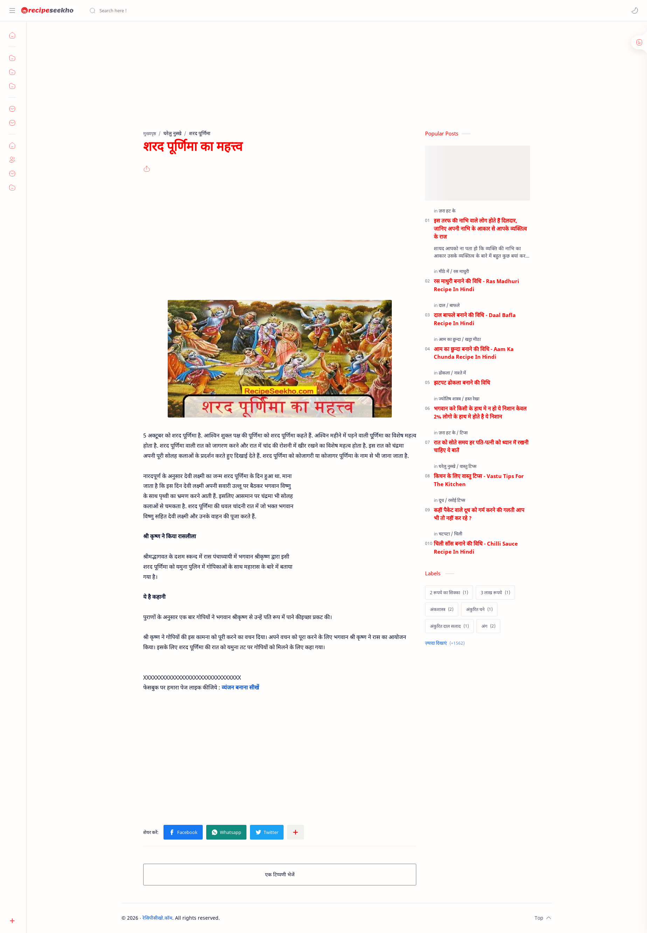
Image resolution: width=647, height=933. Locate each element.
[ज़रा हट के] (447, 211)
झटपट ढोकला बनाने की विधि (462, 382)
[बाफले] (455, 305)
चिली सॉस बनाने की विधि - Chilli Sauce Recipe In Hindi (476, 547)
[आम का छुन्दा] (451, 339)
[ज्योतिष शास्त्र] (451, 398)
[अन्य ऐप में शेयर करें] (295, 832)
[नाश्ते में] (460, 373)
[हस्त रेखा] (472, 398)
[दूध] (443, 500)
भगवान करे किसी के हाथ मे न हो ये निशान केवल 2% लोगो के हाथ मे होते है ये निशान (480, 412)
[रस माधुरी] (461, 271)
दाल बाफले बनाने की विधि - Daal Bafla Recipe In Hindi (475, 319)
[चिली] (458, 534)
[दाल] (443, 305)
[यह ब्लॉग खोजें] (145, 10)
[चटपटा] (446, 534)
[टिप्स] (464, 432)
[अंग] (488, 626)
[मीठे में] (445, 271)
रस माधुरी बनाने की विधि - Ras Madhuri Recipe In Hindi (476, 285)
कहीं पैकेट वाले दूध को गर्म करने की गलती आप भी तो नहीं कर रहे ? (479, 513)
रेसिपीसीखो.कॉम (157, 917)
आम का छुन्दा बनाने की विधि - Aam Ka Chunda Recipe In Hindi (474, 352)
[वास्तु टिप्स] (468, 466)
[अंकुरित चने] (479, 609)
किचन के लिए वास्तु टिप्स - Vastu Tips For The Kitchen (479, 479)
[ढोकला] (446, 373)
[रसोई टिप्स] (456, 500)
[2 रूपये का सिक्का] (449, 592)
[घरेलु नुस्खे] (449, 466)
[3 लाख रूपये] (495, 592)
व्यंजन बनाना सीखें (240, 687)
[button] (634, 10)
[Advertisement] (331, 81)
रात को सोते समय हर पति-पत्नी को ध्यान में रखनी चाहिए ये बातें (481, 446)
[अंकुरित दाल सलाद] (449, 626)
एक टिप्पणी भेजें (279, 874)
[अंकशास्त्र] (441, 609)
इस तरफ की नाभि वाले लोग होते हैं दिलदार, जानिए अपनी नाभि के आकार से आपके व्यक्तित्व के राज (480, 228)
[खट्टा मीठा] (473, 339)
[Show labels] (446, 643)
